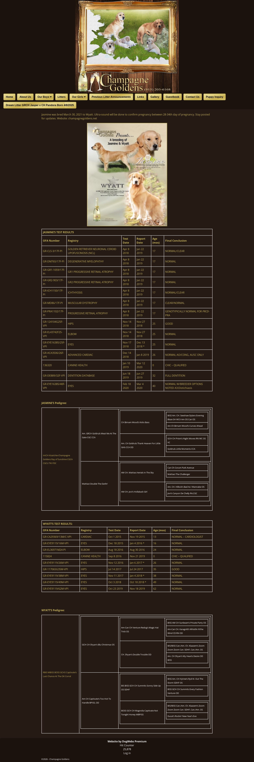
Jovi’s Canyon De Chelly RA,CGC (182, 493)
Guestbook (172, 97)
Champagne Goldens (59, 759)
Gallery (154, 97)
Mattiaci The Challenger (178, 474)
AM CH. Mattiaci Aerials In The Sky (137, 472)
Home (9, 97)
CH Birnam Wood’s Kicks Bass (135, 422)
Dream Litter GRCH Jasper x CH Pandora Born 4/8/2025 (40, 105)
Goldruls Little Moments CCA (181, 448)
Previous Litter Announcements (111, 97)
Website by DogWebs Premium (127, 741)
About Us (25, 97)
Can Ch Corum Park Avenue (180, 467)
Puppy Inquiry (214, 97)
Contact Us (192, 97)
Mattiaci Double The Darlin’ (95, 483)
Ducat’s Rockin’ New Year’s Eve (181, 716)
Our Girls (79, 97)
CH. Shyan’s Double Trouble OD (136, 654)
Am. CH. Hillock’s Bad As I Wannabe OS (185, 486)
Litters (62, 97)
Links (140, 97)
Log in (127, 753)
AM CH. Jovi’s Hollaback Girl (134, 491)
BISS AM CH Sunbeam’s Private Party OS (186, 622)
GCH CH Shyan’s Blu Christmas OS (98, 644)
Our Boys (45, 97)
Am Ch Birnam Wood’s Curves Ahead (185, 425)
